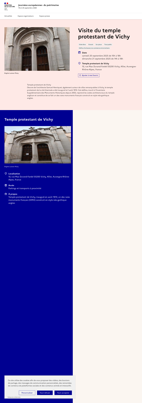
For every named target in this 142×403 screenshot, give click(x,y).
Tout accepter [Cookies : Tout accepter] (63, 392)
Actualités (8, 16)
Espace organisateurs (26, 16)
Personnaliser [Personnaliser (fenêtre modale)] (27, 392)
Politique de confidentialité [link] (14, 397)
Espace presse (44, 16)
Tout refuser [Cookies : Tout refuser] (45, 392)
